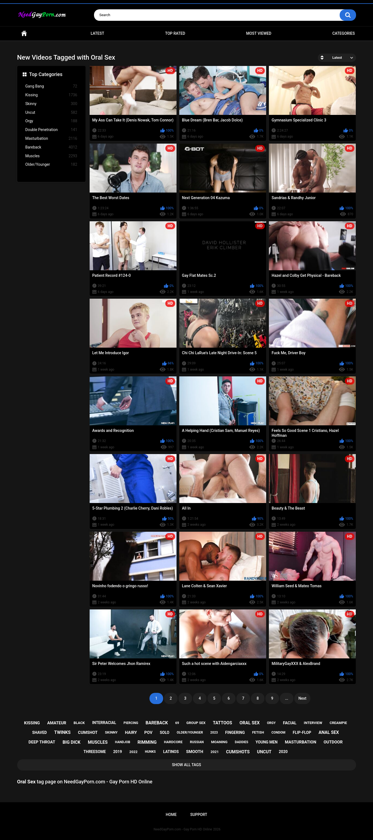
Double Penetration (51, 129)
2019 (117, 751)
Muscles (51, 156)
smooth (194, 751)
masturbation (300, 742)
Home (24, 33)
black (79, 723)
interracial (104, 722)
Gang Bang (51, 86)
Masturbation (51, 138)
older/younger (190, 732)
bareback (157, 722)
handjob (122, 742)
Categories (343, 33)
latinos (171, 751)
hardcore (173, 742)
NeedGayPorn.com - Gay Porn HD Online (183, 829)
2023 (214, 732)
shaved (39, 732)
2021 (215, 752)
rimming (147, 742)
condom (278, 732)
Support (198, 814)
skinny (111, 732)
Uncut (51, 112)
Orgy (51, 121)
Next (302, 698)
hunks (150, 752)
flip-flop (302, 732)
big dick (72, 742)
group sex (195, 723)
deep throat (41, 742)
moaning (219, 742)
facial (289, 722)
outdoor (333, 742)
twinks (62, 732)
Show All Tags (186, 765)
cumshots (237, 751)
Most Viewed (258, 33)
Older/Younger (51, 164)
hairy (131, 732)
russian (197, 742)
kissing (32, 722)
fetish (258, 732)
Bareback (51, 147)
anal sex (329, 732)
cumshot (88, 732)
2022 (133, 752)
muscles (97, 742)
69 (177, 723)
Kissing (51, 95)
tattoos (222, 722)
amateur (56, 722)
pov (148, 732)
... (286, 698)
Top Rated (175, 33)
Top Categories (46, 74)
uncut (264, 751)
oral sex (249, 722)
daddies (241, 742)
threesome (95, 751)
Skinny (51, 103)
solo (164, 732)
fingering (235, 732)
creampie (338, 723)
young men (266, 742)
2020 (283, 751)
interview (313, 723)
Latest (97, 33)
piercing (131, 723)
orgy (271, 723)
